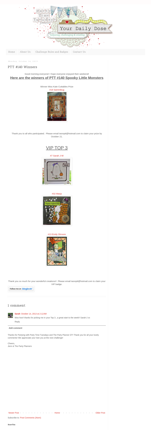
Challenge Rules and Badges (51, 52)
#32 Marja (57, 193)
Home (11, 52)
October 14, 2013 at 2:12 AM (34, 314)
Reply (17, 322)
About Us (25, 52)
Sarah (17, 314)
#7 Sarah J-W (57, 155)
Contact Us (79, 52)
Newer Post (13, 413)
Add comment (15, 328)
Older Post (100, 413)
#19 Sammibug (56, 90)
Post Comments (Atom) (30, 418)
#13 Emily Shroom (57, 234)
